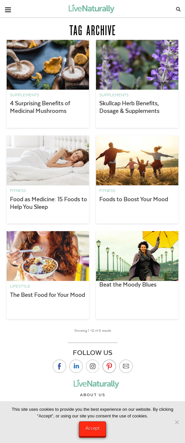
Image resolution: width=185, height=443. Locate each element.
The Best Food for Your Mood (47, 295)
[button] (8, 8)
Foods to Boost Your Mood (133, 199)
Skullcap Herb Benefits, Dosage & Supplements (129, 107)
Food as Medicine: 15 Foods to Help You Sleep (48, 203)
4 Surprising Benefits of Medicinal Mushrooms (40, 107)
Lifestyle (20, 286)
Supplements (24, 95)
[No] (176, 422)
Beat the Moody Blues (127, 284)
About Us (92, 395)
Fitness (18, 190)
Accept (92, 428)
